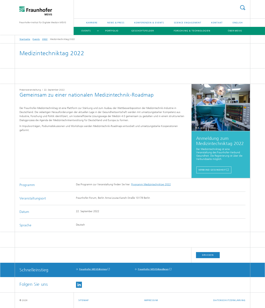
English (238, 22)
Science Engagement (187, 22)
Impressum (151, 300)
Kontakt (217, 22)
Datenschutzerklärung (229, 300)
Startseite (25, 39)
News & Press (115, 22)
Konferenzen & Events (149, 22)
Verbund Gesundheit (212, 170)
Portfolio (111, 30)
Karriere (92, 22)
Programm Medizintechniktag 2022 (151, 184)
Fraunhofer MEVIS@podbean (153, 269)
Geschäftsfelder (142, 30)
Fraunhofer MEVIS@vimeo (93, 269)
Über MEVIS (235, 30)
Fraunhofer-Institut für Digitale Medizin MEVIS (42, 22)
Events (86, 30)
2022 (44, 39)
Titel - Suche (242, 8)
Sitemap (83, 300)
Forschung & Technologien (192, 30)
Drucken (207, 255)
